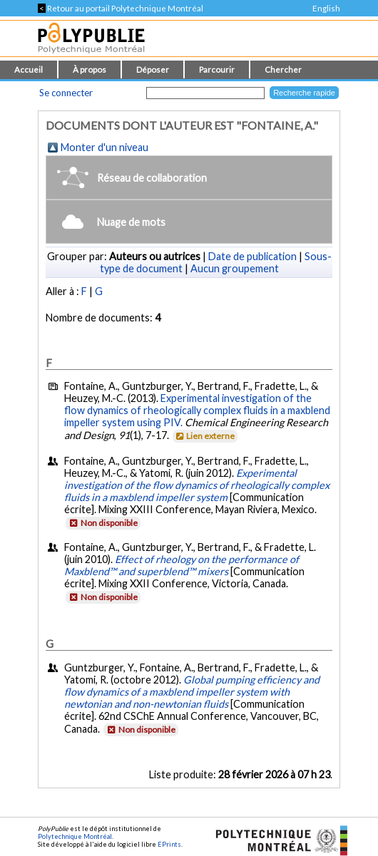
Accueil (28, 69)
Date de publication (252, 256)
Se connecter (66, 92)
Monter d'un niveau (104, 147)
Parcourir (217, 69)
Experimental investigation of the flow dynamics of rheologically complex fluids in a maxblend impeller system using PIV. (197, 410)
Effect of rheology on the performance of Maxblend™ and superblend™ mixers (181, 565)
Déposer (152, 69)
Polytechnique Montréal (75, 836)
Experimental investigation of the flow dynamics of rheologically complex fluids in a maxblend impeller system (197, 485)
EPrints (169, 844)
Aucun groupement (234, 268)
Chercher (283, 69)
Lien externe (204, 435)
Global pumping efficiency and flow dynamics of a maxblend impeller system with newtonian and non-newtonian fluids (192, 692)
